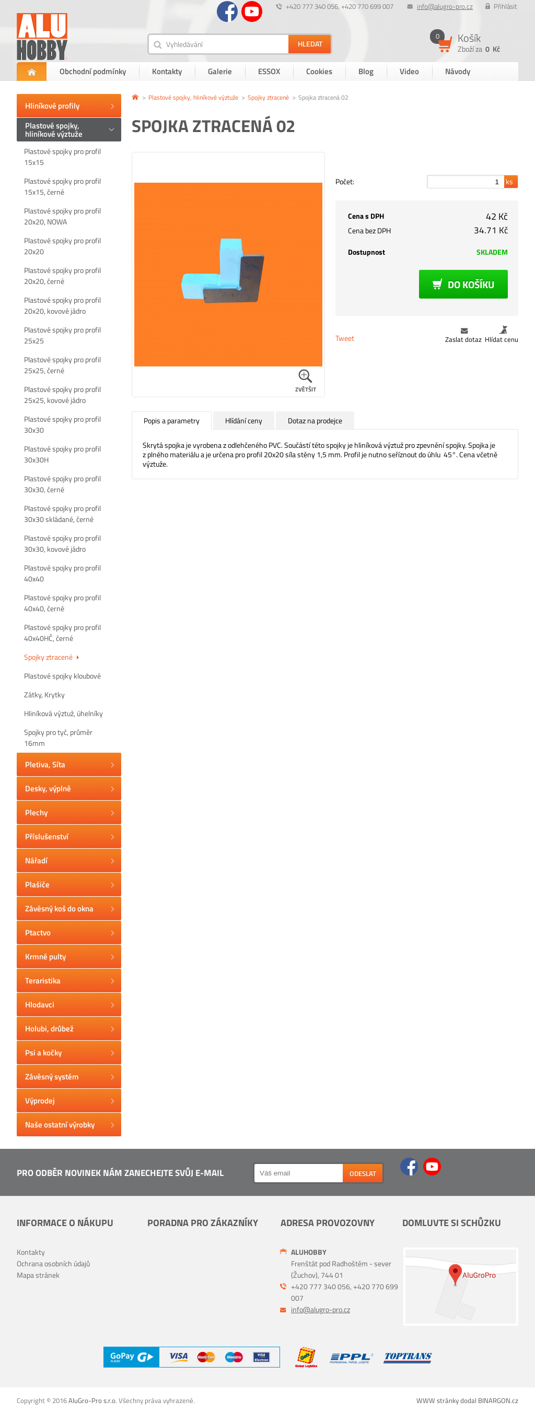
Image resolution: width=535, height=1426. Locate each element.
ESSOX (269, 71)
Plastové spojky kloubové (62, 675)
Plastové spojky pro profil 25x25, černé (62, 365)
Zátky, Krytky (44, 694)
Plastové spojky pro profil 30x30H (62, 454)
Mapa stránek (38, 1274)
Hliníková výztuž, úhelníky (63, 713)
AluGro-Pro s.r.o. (92, 1400)
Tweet (344, 337)
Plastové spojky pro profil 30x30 (62, 424)
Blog (366, 71)
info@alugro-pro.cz (445, 6)
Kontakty (167, 71)
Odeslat (363, 1173)
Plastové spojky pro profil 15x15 (62, 157)
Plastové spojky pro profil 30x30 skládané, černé (62, 514)
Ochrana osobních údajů (53, 1263)
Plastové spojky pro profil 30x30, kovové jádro (62, 543)
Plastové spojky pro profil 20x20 (62, 246)
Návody (457, 71)
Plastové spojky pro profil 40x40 (62, 573)
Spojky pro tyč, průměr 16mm (58, 737)
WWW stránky (437, 1400)
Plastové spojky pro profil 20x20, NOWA (62, 216)
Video (409, 71)
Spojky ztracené (51, 656)
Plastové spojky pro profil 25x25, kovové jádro (62, 395)
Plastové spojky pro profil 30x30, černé (62, 484)
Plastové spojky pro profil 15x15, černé (62, 186)
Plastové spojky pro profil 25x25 (62, 335)
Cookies (319, 71)
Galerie (220, 71)
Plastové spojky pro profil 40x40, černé (62, 603)
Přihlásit (505, 6)
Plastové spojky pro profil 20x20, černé (62, 276)
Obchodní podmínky (93, 71)
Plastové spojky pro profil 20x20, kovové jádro (62, 305)
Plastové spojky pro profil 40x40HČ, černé (62, 633)
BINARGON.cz (498, 1400)
